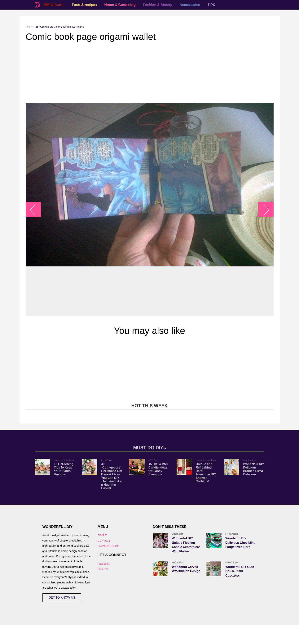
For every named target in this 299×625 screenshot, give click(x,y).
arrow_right (263, 209)
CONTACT (104, 540)
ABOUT (102, 535)
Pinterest (103, 569)
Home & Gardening (119, 5)
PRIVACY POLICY (109, 546)
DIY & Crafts (54, 5)
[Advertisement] (140, 72)
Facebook (103, 563)
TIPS (211, 5)
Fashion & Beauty (157, 5)
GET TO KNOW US (62, 597)
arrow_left (35, 209)
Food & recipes (84, 5)
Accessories (190, 5)
